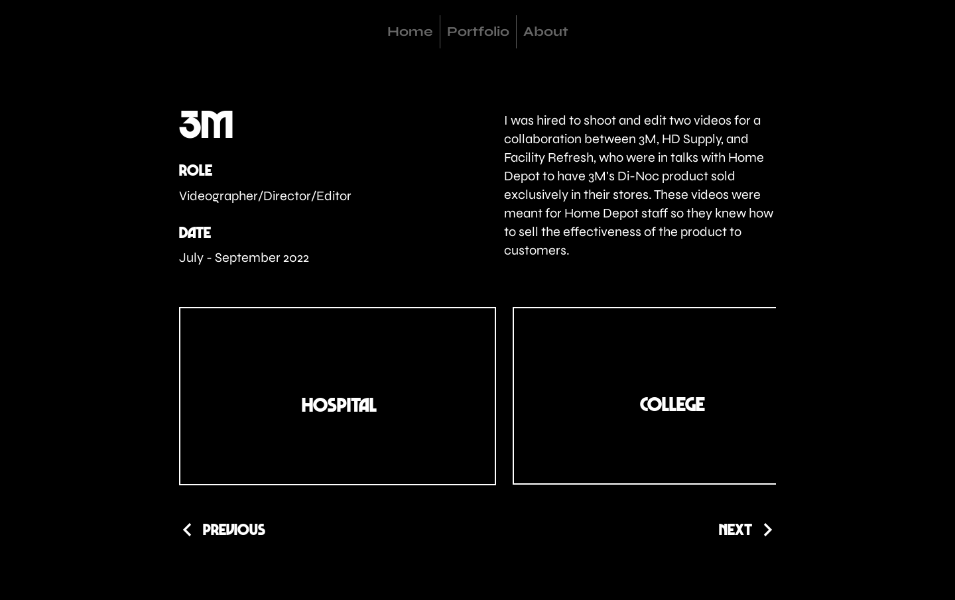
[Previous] (222, 529)
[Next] (747, 529)
